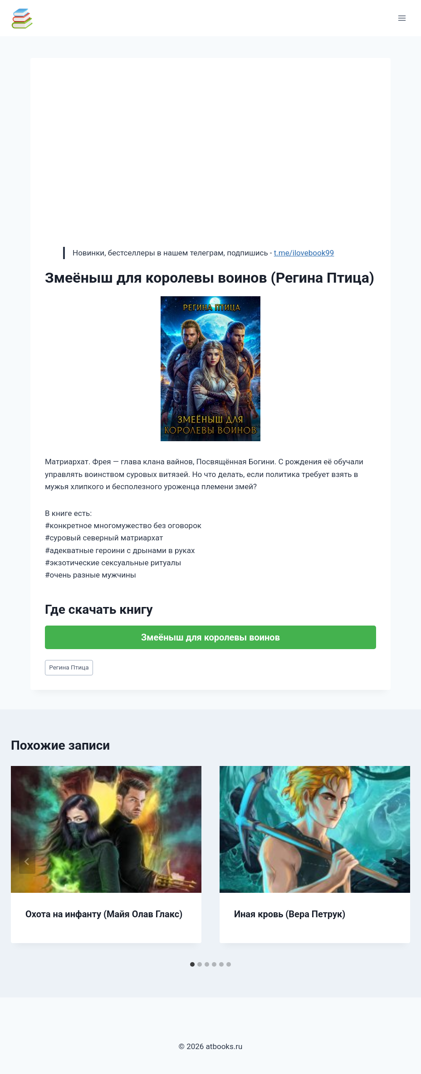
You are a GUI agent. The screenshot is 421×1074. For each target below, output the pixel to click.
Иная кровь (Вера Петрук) (289, 914)
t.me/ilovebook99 (304, 252)
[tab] (192, 964)
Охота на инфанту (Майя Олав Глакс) (103, 914)
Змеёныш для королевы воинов (210, 637)
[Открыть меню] (401, 18)
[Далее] (394, 861)
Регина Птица (68, 667)
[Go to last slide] (27, 861)
